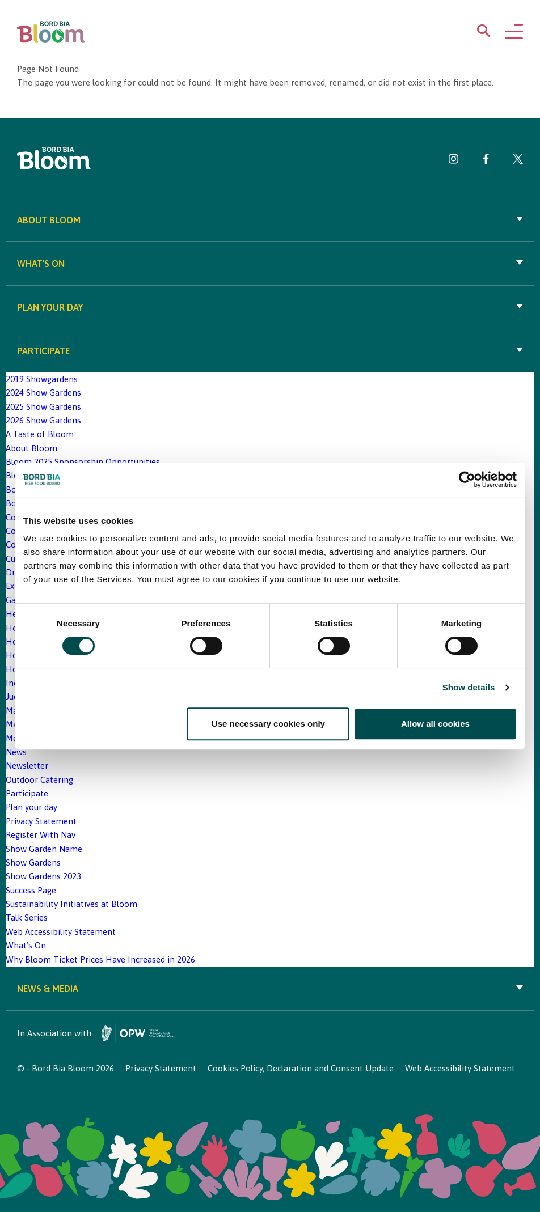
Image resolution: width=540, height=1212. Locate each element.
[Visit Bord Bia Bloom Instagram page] (454, 161)
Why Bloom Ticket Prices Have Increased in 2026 (100, 959)
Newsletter (27, 765)
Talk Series (27, 917)
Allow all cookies (435, 723)
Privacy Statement (41, 821)
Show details (468, 687)
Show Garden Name (44, 849)
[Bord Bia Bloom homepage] (51, 32)
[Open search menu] (484, 33)
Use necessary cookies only (268, 723)
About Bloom (270, 220)
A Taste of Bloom (40, 434)
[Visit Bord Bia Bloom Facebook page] (486, 161)
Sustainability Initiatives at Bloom (71, 904)
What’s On (26, 945)
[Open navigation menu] (514, 32)
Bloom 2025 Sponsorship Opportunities (83, 462)
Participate (270, 351)
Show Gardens (33, 862)
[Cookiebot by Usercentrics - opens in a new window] (467, 479)
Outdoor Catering (39, 780)
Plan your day (270, 307)
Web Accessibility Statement (61, 931)
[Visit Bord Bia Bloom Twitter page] (518, 161)
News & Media (270, 989)
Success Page (31, 890)
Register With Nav (40, 835)
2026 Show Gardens (43, 420)
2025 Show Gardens (43, 407)
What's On (270, 263)
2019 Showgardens (42, 379)
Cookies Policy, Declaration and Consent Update (301, 1068)
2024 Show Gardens (43, 392)
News (16, 752)
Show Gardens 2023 (43, 876)
